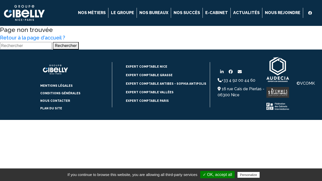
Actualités (246, 12)
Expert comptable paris (147, 101)
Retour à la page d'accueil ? (32, 38)
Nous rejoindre (282, 12)
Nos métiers (92, 12)
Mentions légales (56, 85)
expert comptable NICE (146, 66)
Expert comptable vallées (150, 92)
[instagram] (315, 13)
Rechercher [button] (66, 45)
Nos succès (187, 12)
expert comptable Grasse (149, 75)
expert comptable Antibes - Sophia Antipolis (166, 83)
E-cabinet (216, 12)
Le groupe (122, 12)
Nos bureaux (153, 12)
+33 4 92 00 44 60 (236, 80)
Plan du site (51, 108)
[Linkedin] (305, 13)
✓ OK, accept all (217, 174)
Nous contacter (55, 101)
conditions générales (60, 93)
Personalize (248, 175)
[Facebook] (310, 13)
